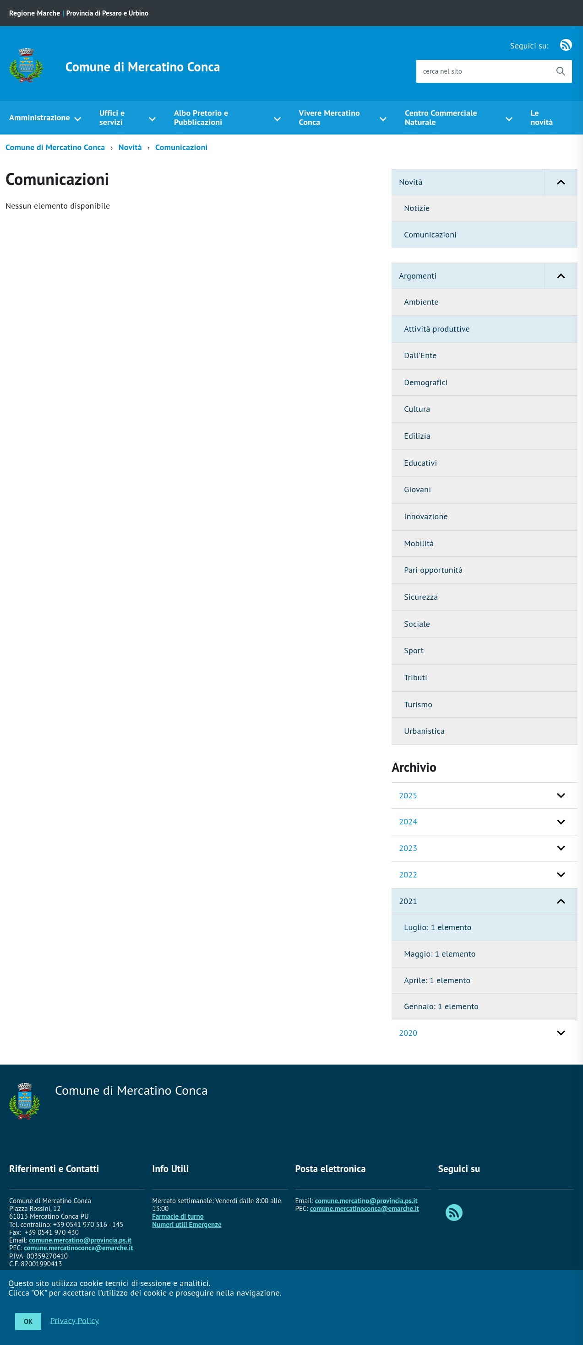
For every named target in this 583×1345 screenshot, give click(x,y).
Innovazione (425, 516)
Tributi (415, 677)
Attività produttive (437, 328)
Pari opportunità (433, 570)
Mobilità (419, 543)
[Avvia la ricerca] (560, 71)
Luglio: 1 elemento (437, 927)
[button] (561, 182)
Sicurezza (421, 597)
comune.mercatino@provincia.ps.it (80, 1240)
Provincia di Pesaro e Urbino (107, 13)
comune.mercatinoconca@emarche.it (78, 1247)
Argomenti (488, 276)
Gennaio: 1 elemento (441, 1006)
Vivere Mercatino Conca (329, 118)
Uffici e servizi (112, 118)
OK (28, 1321)
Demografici (425, 382)
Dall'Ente (420, 355)
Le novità (541, 118)
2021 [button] (408, 901)
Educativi (420, 462)
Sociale (417, 624)
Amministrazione (39, 117)
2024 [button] (408, 821)
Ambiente (421, 301)
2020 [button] (408, 1033)
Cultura (417, 409)
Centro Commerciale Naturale (441, 118)
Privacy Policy (74, 1320)
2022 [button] (408, 874)
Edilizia (417, 435)
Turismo (418, 704)
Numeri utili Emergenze (186, 1224)
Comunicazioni (181, 147)
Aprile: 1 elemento (437, 980)
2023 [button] (408, 848)
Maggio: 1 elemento (439, 953)
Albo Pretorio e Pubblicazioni (201, 118)
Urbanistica (424, 731)
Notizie (417, 208)
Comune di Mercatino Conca (142, 66)
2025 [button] (408, 795)
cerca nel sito (442, 71)
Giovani (417, 489)
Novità (130, 147)
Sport (414, 650)
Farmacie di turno (178, 1216)
